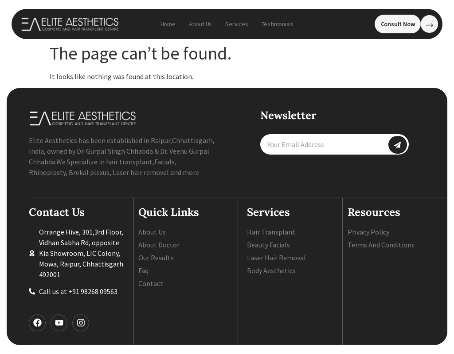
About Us (200, 24)
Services (236, 24)
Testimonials (278, 24)
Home (168, 24)
